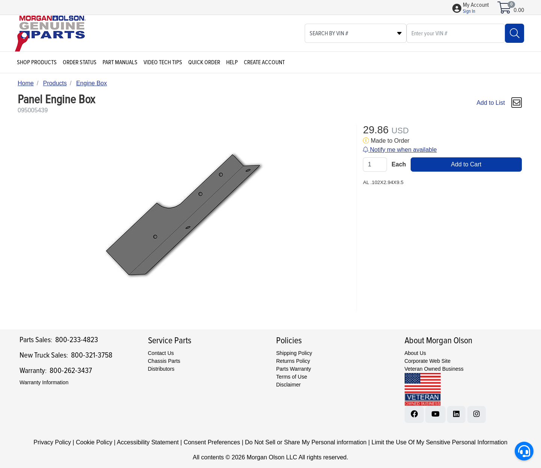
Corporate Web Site (428, 361)
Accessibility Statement (148, 442)
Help (232, 62)
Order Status (80, 62)
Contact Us (161, 353)
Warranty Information (44, 382)
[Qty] (375, 164)
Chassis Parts (164, 361)
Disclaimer (288, 385)
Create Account (264, 62)
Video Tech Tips (163, 62)
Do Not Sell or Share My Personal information (306, 442)
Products (55, 83)
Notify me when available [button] (400, 149)
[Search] (514, 33)
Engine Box (91, 83)
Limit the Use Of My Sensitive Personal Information (440, 442)
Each (398, 164)
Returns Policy (293, 361)
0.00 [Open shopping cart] (519, 10)
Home (26, 83)
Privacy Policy (52, 442)
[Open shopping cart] (504, 10)
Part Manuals (120, 62)
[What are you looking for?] (456, 33)
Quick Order (204, 62)
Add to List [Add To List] (490, 103)
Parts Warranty (293, 369)
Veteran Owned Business (434, 369)
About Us (415, 353)
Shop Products (37, 62)
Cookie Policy (94, 442)
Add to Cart (466, 164)
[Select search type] (356, 33)
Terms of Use (291, 377)
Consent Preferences (212, 442)
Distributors (161, 369)
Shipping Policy (294, 353)
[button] (476, 8)
